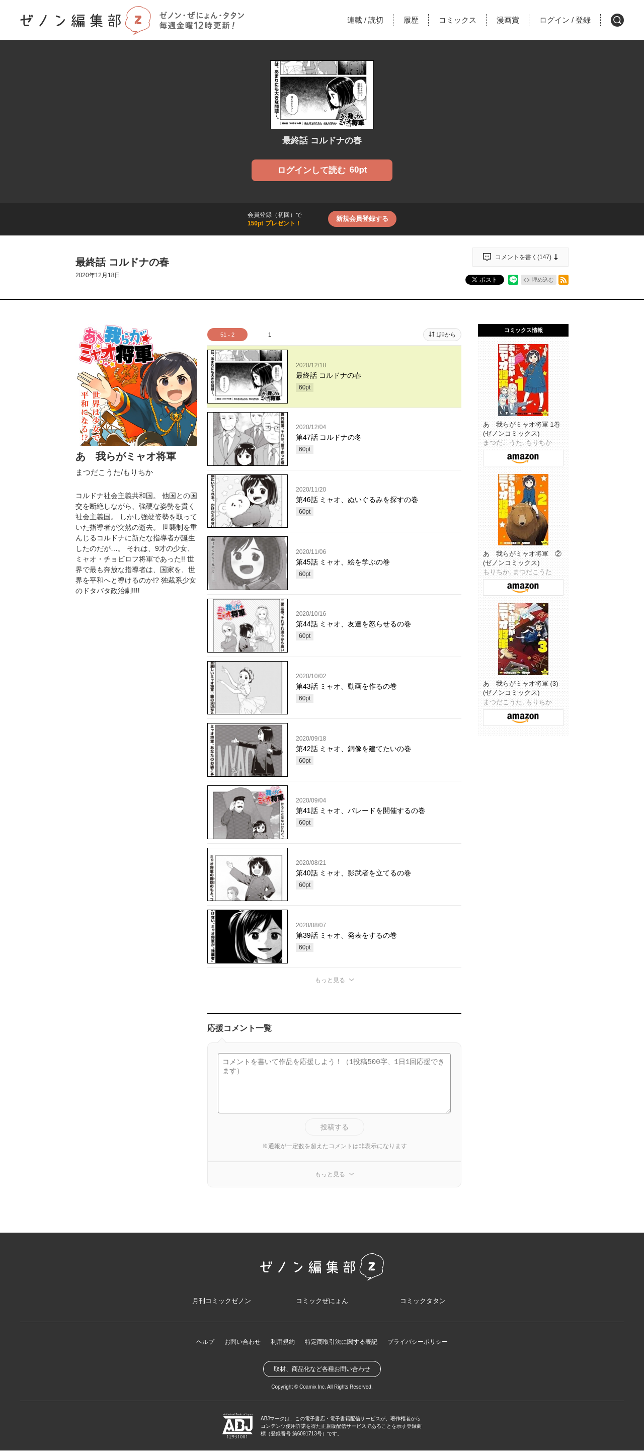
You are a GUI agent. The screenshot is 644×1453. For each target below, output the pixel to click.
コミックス (457, 20)
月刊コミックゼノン (221, 1303)
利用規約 (283, 1343)
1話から (446, 335)
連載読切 (365, 20)
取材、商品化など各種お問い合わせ (322, 1371)
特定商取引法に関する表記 (341, 1343)
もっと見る (330, 980)
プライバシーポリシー (417, 1343)
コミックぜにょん (322, 1303)
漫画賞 (508, 20)
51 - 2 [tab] (227, 335)
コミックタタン (422, 1303)
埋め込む (543, 280)
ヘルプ (205, 1343)
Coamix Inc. (312, 1389)
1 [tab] (269, 335)
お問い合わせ (242, 1343)
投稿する (334, 1127)
